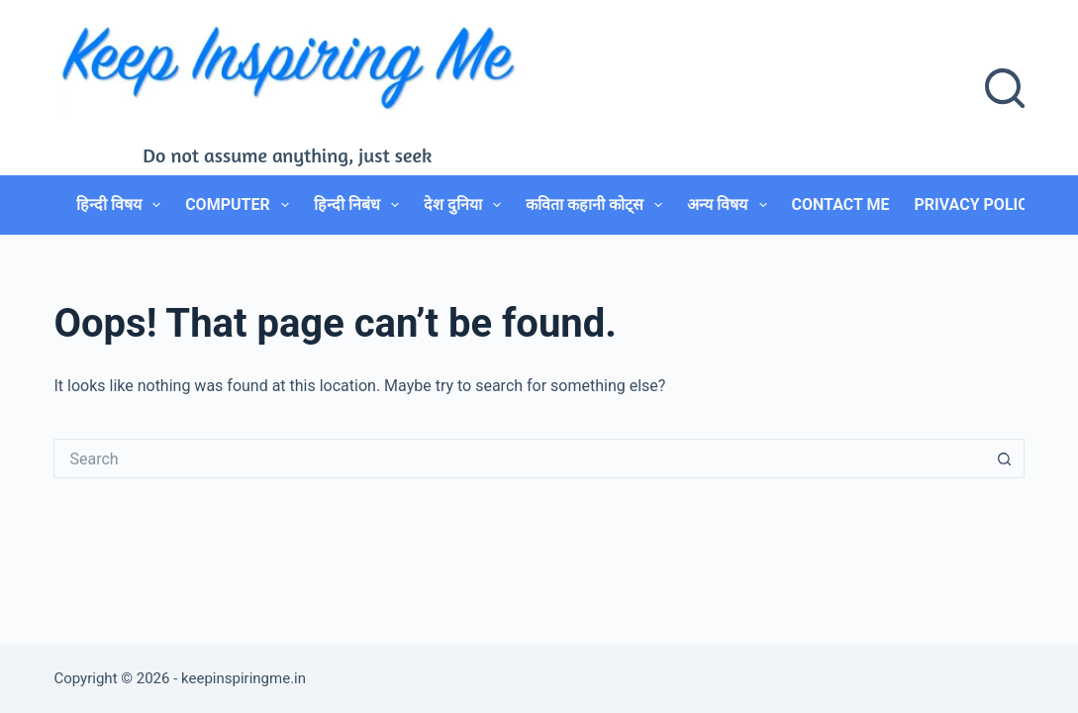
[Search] (1005, 88)
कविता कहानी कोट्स (598, 205)
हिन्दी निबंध (360, 205)
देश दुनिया (466, 205)
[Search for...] (518, 458)
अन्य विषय (730, 205)
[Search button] (1005, 458)
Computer (241, 205)
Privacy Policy (975, 204)
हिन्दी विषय (122, 205)
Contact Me (841, 204)
